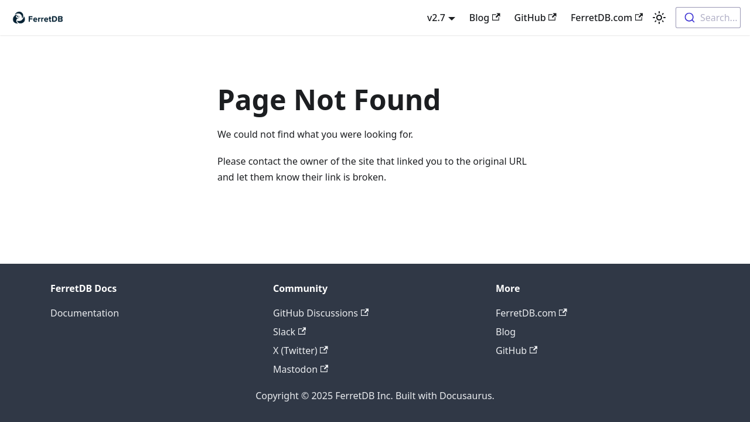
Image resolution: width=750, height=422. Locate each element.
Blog (484, 17)
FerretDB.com (607, 17)
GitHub (535, 17)
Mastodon (300, 369)
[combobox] (708, 17)
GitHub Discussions (321, 313)
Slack (289, 331)
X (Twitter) (300, 350)
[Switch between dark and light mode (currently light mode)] (659, 17)
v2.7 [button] (436, 17)
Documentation (84, 313)
